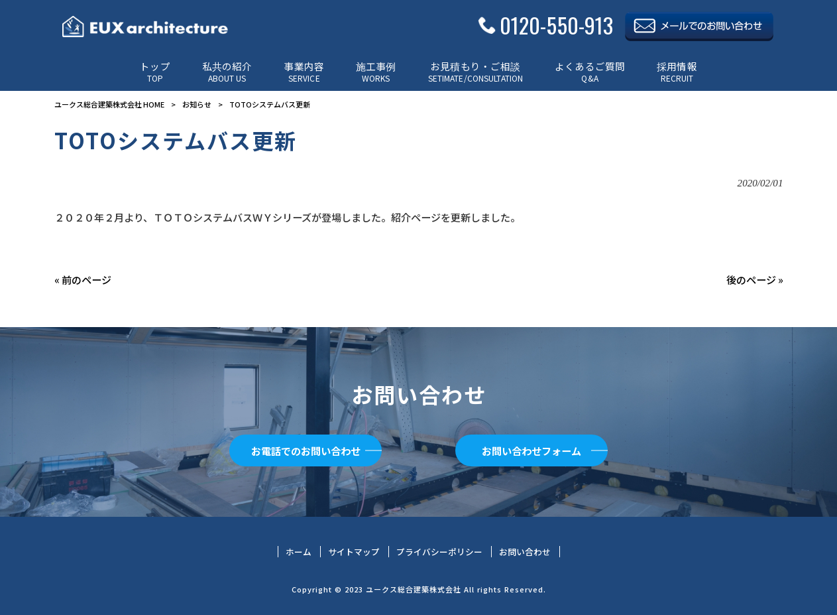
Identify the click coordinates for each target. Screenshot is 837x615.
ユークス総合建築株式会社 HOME (109, 104)
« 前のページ (82, 279)
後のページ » (754, 279)
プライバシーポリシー (439, 552)
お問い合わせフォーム (531, 450)
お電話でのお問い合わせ (306, 450)
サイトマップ (354, 552)
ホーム (298, 552)
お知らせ (196, 104)
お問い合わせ (525, 552)
